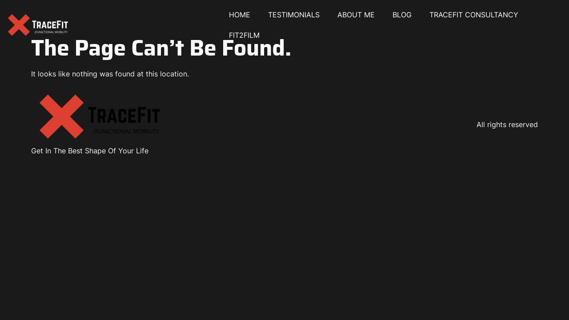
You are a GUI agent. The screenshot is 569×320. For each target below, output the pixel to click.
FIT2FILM (244, 35)
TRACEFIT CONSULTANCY (473, 14)
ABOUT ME (356, 14)
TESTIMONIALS (294, 14)
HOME (239, 14)
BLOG (402, 14)
